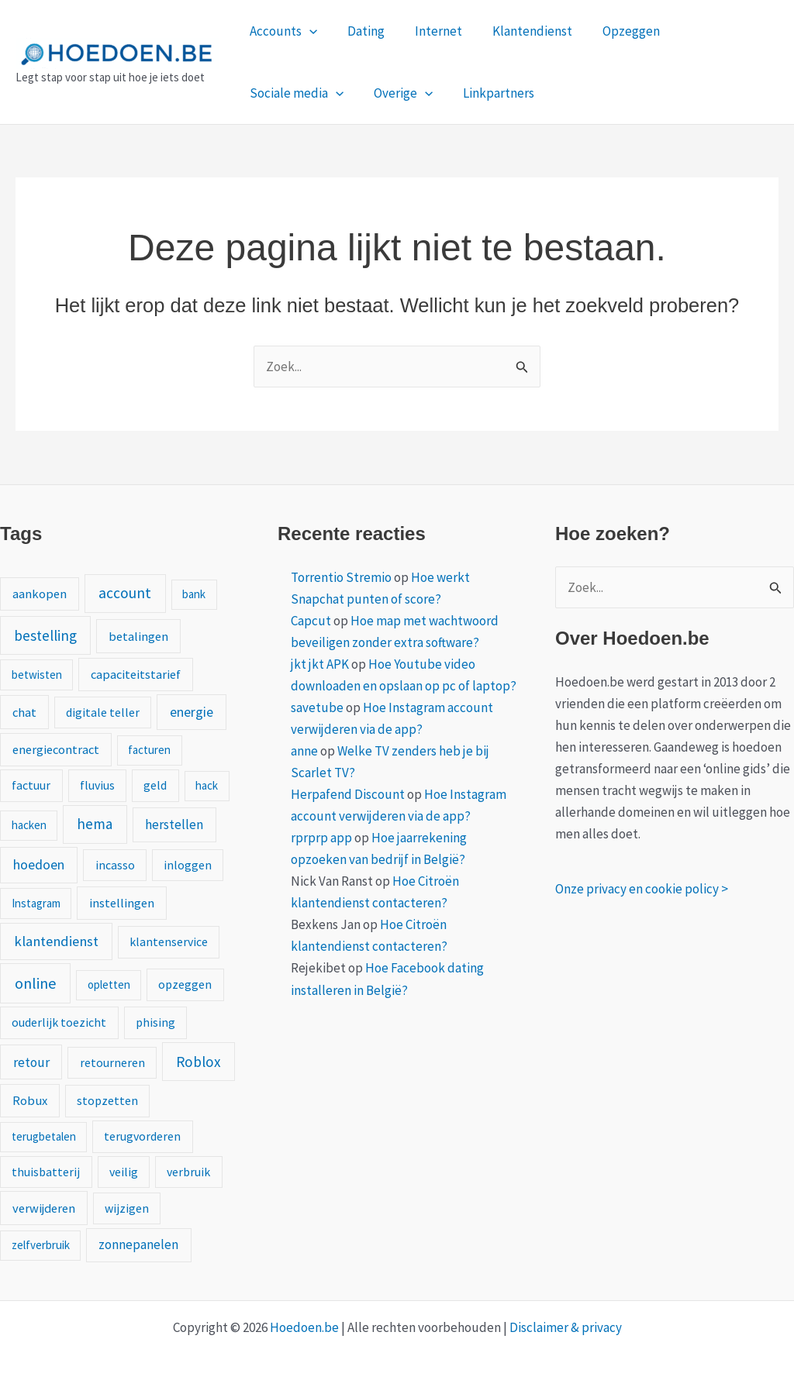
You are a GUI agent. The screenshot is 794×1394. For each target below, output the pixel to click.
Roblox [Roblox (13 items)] (198, 1061)
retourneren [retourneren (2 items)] (112, 1062)
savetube (317, 707)
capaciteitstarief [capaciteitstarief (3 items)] (136, 674)
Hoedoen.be (304, 1327)
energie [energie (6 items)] (191, 712)
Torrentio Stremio (341, 577)
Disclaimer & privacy (565, 1327)
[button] (307, 31)
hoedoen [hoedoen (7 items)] (38, 864)
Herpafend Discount (348, 794)
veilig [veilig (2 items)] (123, 1171)
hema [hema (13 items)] (94, 823)
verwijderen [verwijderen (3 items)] (43, 1208)
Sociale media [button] (715, 31)
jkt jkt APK (320, 664)
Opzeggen (613, 31)
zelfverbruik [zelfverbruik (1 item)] (41, 1244)
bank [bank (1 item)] (193, 594)
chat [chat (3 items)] (24, 712)
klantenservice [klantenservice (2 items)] (168, 941)
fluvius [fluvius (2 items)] (97, 785)
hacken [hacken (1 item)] (29, 824)
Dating (359, 31)
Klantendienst (518, 31)
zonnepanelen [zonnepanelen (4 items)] (138, 1244)
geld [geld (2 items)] (155, 785)
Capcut (311, 620)
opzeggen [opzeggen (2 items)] (185, 984)
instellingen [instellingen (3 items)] (121, 902)
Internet (428, 31)
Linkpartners (368, 93)
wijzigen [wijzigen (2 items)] (127, 1208)
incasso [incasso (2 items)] (115, 865)
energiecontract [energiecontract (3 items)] (55, 749)
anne (304, 750)
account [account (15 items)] (124, 592)
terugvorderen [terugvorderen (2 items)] (142, 1136)
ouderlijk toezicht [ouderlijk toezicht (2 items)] (59, 1022)
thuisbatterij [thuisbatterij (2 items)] (46, 1171)
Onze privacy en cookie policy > (641, 888)
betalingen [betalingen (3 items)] (138, 636)
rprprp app (321, 837)
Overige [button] (276, 93)
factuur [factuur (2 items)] (31, 785)
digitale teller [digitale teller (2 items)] (103, 712)
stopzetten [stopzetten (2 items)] (107, 1100)
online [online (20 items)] (35, 983)
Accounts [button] (281, 31)
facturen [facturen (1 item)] (149, 749)
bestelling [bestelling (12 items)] (45, 635)
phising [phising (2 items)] (155, 1022)
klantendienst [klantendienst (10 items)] (56, 941)
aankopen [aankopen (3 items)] (39, 593)
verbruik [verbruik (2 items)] (188, 1171)
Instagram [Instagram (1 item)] (36, 903)
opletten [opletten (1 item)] (109, 984)
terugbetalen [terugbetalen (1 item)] (44, 1136)
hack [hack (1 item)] (206, 785)
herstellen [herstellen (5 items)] (174, 824)
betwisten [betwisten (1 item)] (37, 674)
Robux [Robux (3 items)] (29, 1100)
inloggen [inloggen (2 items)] (188, 865)
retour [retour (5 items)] (31, 1062)
